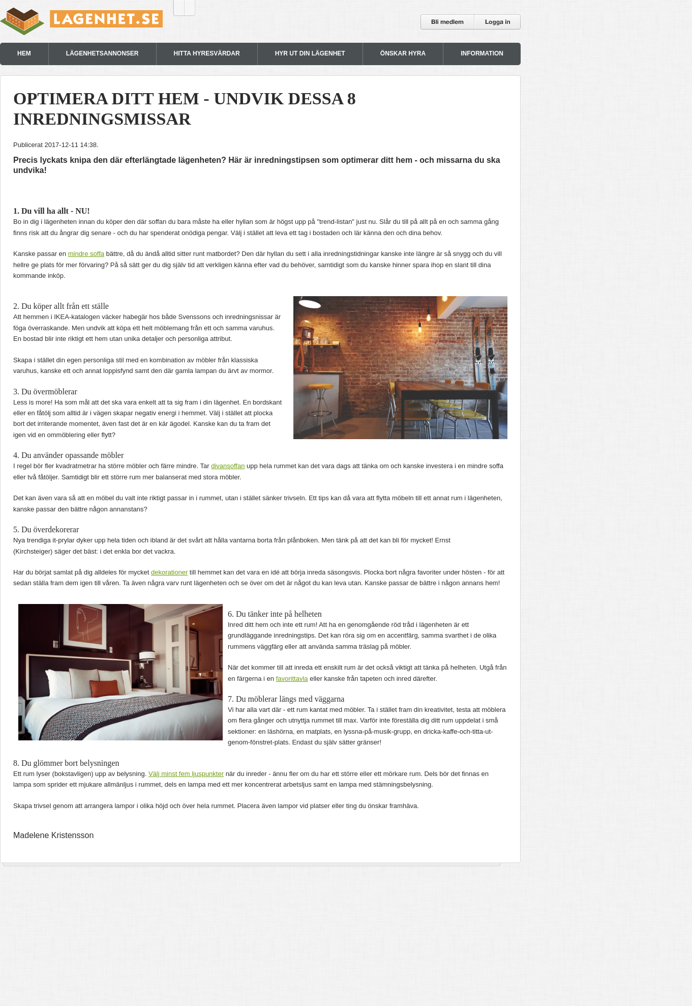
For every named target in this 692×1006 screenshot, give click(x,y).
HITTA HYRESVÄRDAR (207, 53)
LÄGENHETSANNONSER (102, 53)
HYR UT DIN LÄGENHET (310, 53)
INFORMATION (482, 53)
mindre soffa (86, 253)
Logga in (498, 22)
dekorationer (169, 572)
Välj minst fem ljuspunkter (186, 774)
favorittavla (292, 678)
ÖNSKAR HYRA (403, 53)
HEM (24, 53)
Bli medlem (447, 22)
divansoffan (228, 466)
